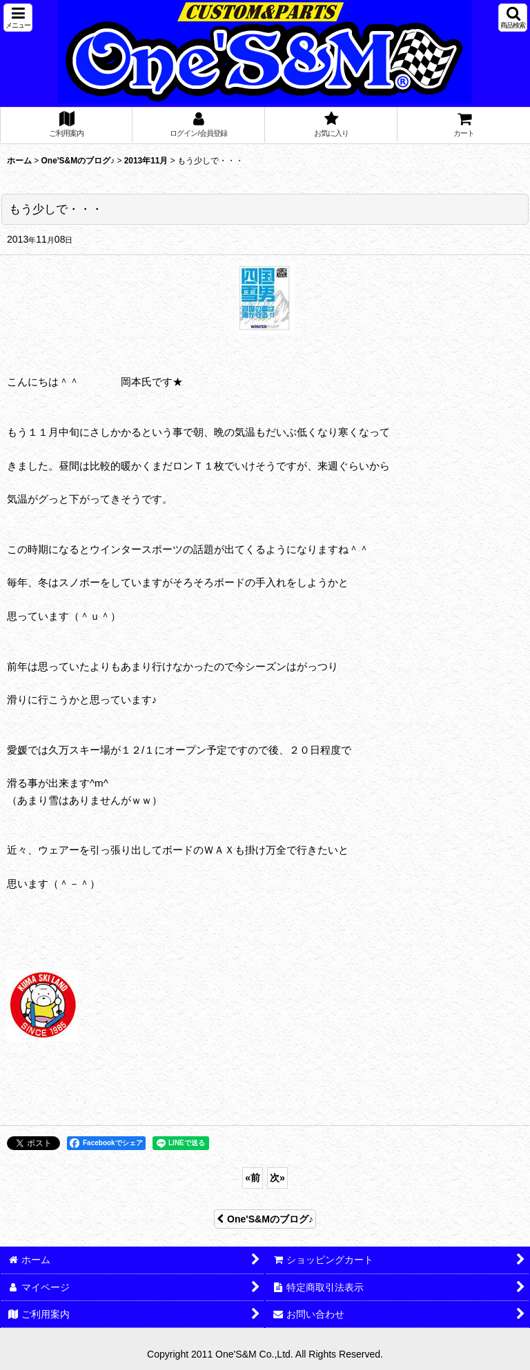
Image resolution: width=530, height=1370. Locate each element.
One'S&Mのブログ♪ (265, 1219)
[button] (17, 17)
